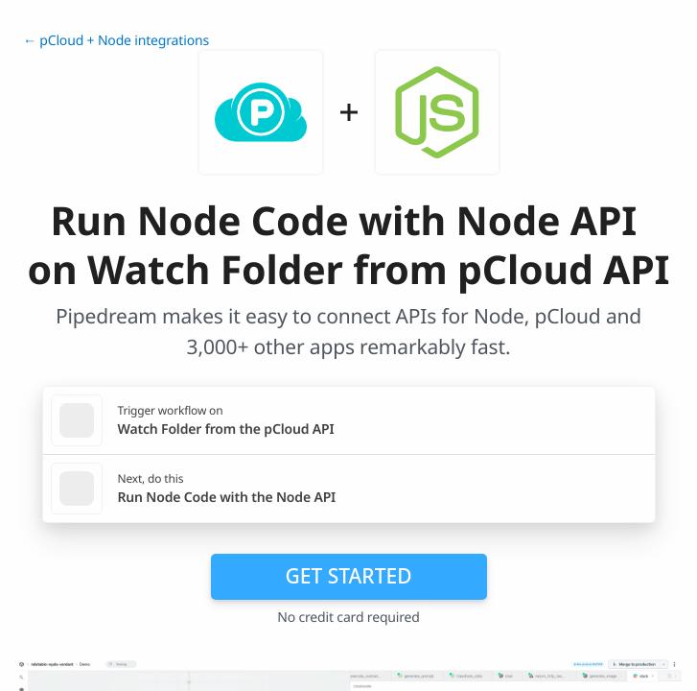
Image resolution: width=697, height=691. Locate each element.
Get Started (349, 575)
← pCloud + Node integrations (116, 41)
